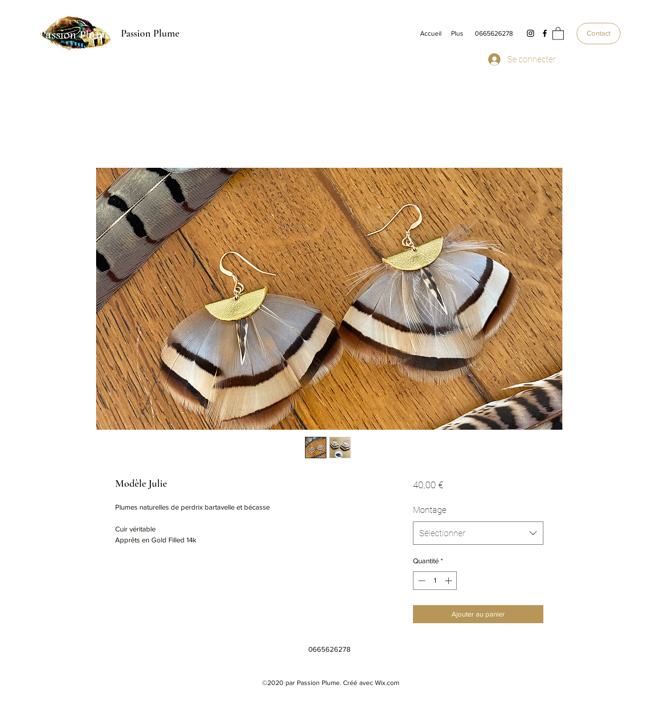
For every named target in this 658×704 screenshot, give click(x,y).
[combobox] (478, 533)
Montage (429, 510)
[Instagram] (530, 33)
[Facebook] (545, 33)
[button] (558, 33)
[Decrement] (420, 580)
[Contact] (598, 33)
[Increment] (449, 580)
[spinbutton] (435, 580)
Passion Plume (150, 33)
